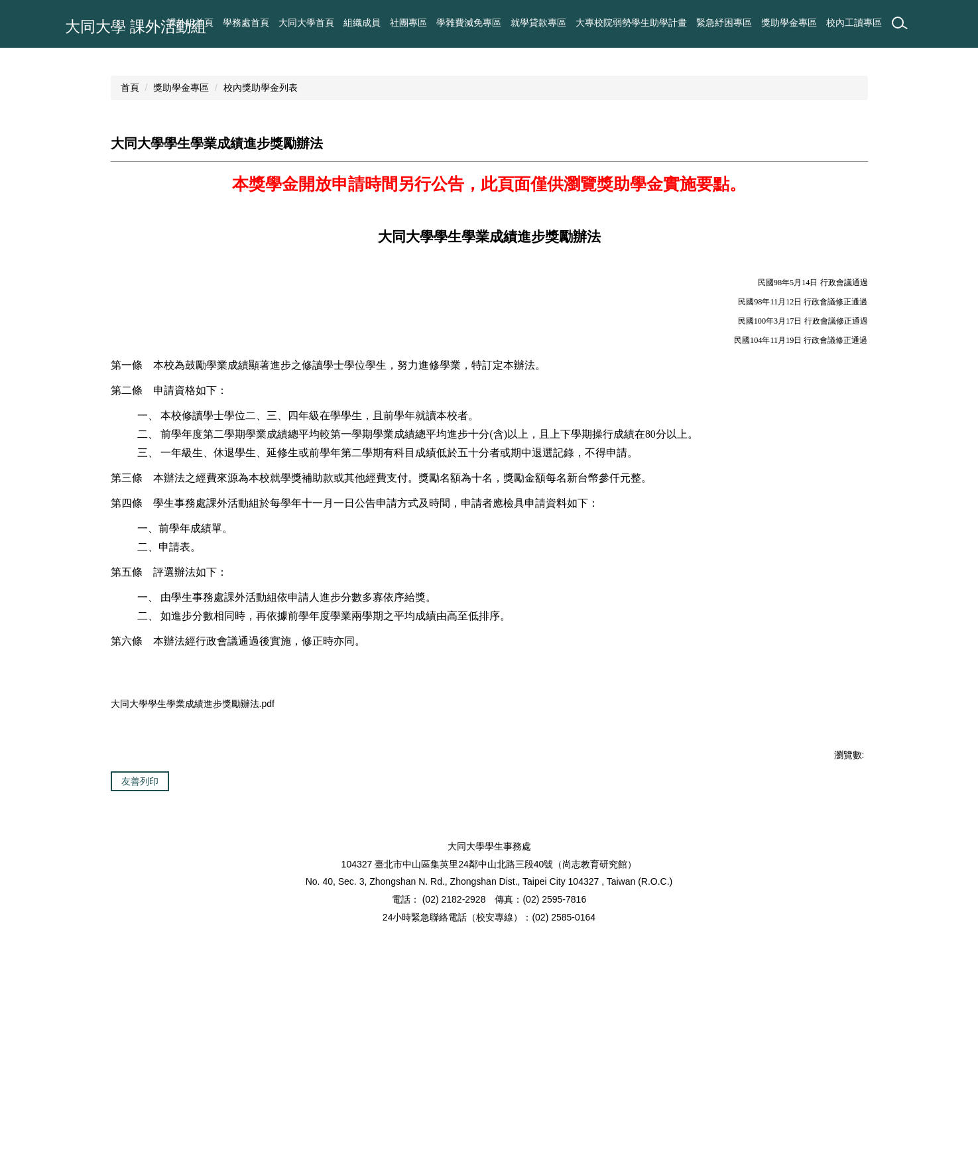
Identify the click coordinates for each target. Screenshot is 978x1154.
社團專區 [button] (408, 22)
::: (274, 22)
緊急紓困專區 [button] (724, 22)
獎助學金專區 (181, 256)
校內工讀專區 (854, 22)
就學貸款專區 (538, 22)
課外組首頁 (311, 22)
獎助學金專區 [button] (789, 22)
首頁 (130, 256)
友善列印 (139, 953)
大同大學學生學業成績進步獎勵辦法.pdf (201, 873)
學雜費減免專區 (468, 22)
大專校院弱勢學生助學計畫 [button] (631, 22)
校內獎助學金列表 (260, 256)
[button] (16, 132)
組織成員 (362, 22)
